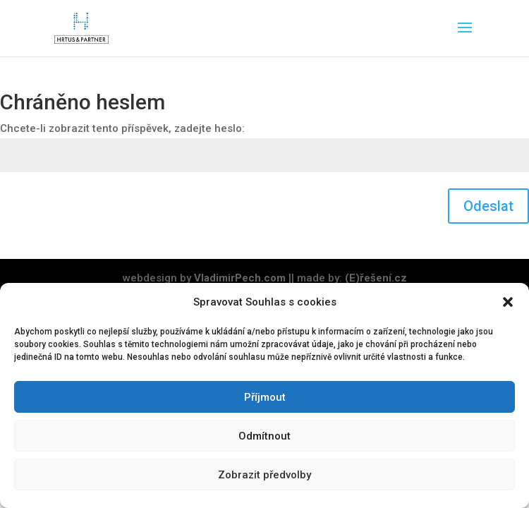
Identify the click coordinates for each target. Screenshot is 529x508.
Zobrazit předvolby (264, 474)
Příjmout (265, 397)
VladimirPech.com (240, 278)
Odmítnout (264, 436)
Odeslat (488, 206)
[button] (508, 302)
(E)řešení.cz (376, 278)
